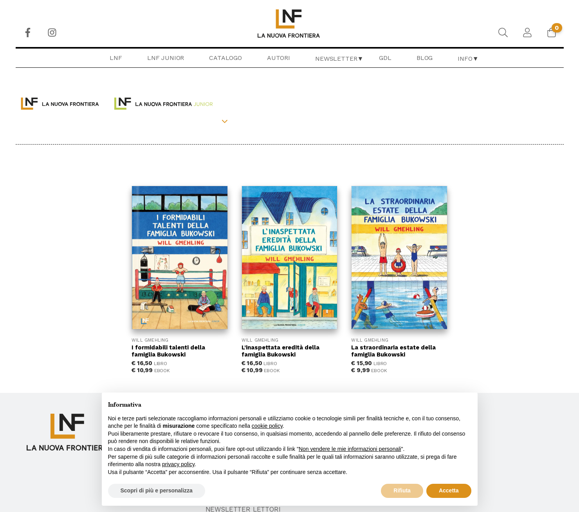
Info (465, 58)
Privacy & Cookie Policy (473, 387)
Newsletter (336, 58)
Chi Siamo (312, 376)
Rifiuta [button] (402, 490)
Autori (278, 58)
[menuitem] (28, 32)
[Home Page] (289, 23)
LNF (116, 58)
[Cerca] (503, 32)
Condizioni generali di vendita (487, 376)
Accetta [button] (449, 490)
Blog (425, 58)
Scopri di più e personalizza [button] (157, 490)
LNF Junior (165, 58)
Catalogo (225, 58)
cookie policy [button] (267, 426)
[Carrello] (551, 32)
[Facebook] (28, 32)
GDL (385, 58)
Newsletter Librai (466, 417)
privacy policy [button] (178, 464)
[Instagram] (52, 32)
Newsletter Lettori (469, 407)
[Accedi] (527, 32)
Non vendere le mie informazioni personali (350, 449)
